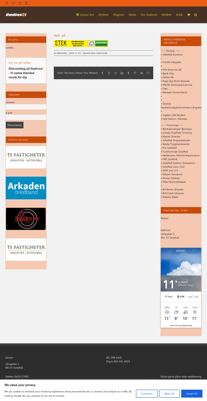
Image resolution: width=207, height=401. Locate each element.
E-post (9, 112)
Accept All (191, 393)
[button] (195, 14)
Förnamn (10, 102)
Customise (146, 393)
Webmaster (62, 53)
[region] (103, 390)
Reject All (169, 393)
